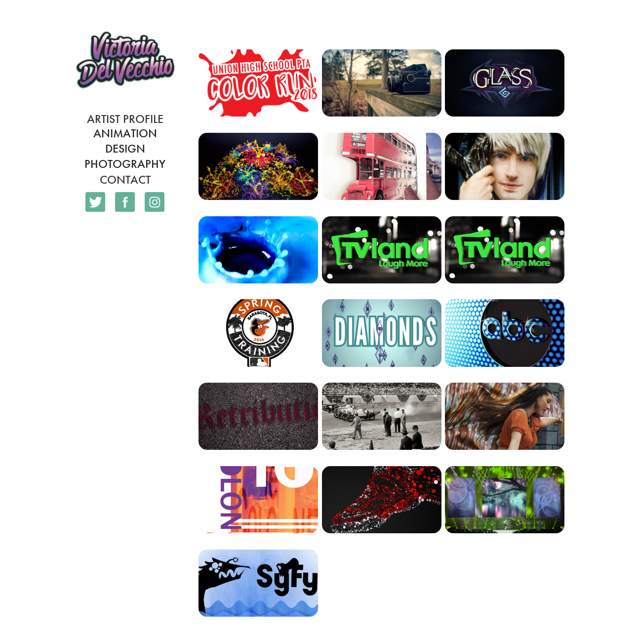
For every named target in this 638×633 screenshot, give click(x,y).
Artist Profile (125, 119)
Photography (124, 164)
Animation (125, 133)
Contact (125, 180)
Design (125, 149)
